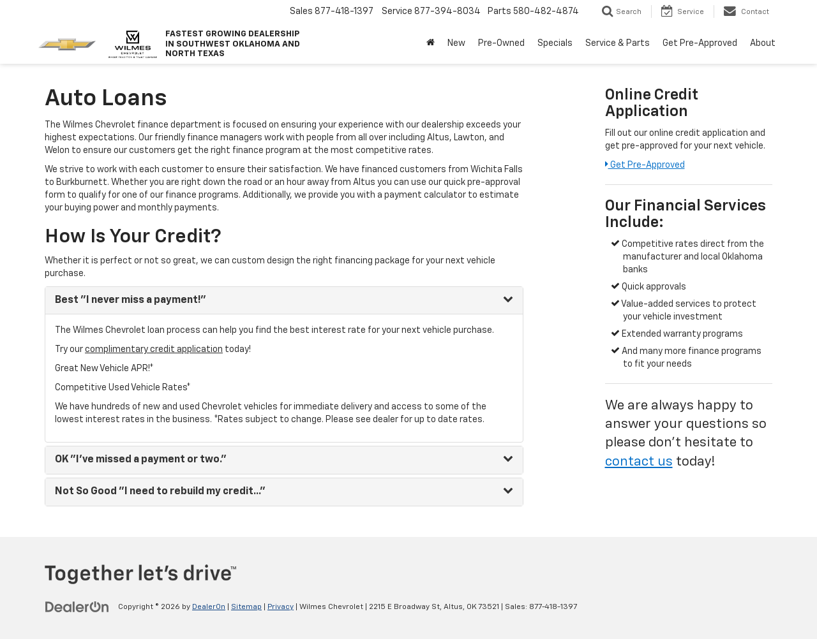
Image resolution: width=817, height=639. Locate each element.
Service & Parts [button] (617, 43)
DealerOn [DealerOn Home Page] (208, 607)
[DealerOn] (77, 606)
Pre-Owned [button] (501, 43)
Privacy (280, 607)
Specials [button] (555, 43)
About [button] (763, 43)
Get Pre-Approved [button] (700, 43)
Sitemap (246, 607)
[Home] (430, 43)
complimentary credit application (154, 349)
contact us (639, 462)
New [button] (456, 43)
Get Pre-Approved (645, 165)
